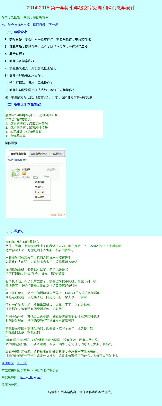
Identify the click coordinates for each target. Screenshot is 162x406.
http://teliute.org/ (30, 377)
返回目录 (39, 24)
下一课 (53, 24)
